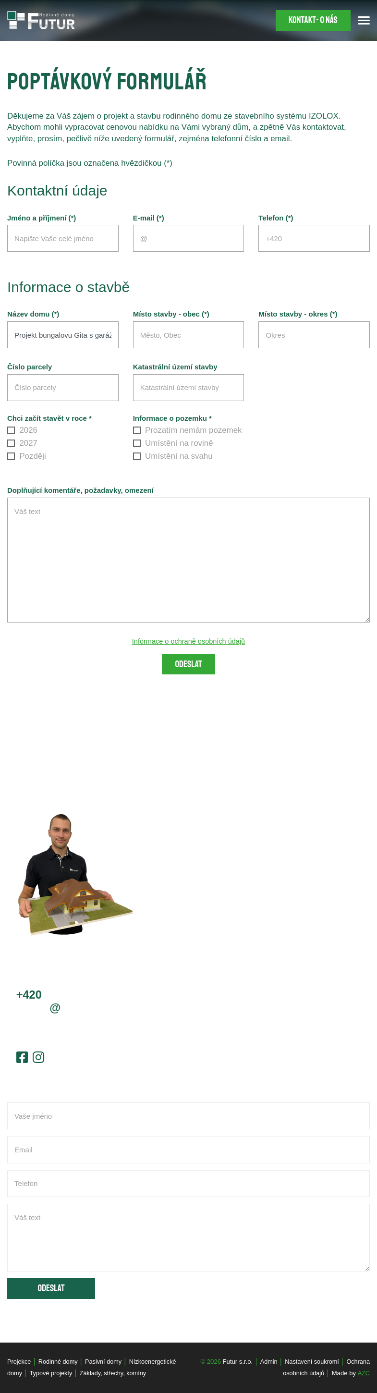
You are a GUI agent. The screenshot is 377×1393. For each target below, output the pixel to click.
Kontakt (311, 20)
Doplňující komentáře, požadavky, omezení (80, 490)
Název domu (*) (33, 314)
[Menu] (364, 20)
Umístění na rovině (173, 443)
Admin (266, 1361)
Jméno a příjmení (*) (41, 218)
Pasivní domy (106, 1361)
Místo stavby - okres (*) (297, 314)
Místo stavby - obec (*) (171, 314)
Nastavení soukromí (310, 1361)
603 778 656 (63, 995)
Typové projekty (52, 1373)
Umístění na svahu (173, 456)
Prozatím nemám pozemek (187, 430)
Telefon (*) (275, 218)
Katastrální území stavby (175, 367)
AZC (363, 1373)
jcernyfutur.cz (60, 1009)
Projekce (19, 1361)
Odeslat (188, 665)
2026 (22, 430)
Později (26, 456)
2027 (22, 443)
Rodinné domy (59, 1361)
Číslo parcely (29, 367)
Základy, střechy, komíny (116, 1373)
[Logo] (41, 20)
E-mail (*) (148, 218)
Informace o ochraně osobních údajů (188, 641)
